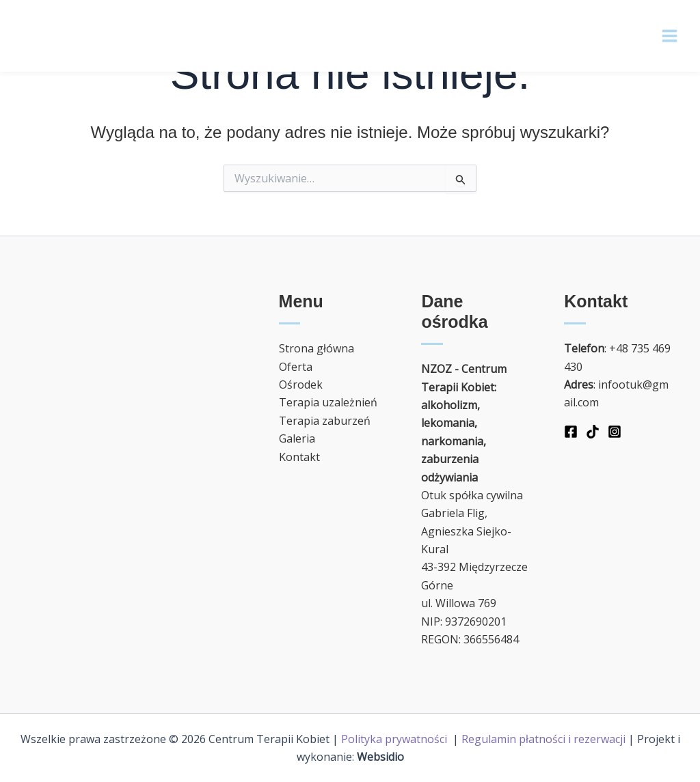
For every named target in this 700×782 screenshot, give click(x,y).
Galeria (297, 438)
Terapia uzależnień (328, 402)
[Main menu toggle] (669, 36)
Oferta (295, 366)
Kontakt (299, 456)
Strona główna (316, 348)
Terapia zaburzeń (325, 420)
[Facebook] (571, 431)
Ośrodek (301, 384)
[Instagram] (614, 431)
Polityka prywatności (395, 738)
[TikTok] (593, 431)
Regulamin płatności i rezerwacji (543, 738)
